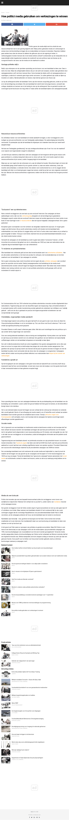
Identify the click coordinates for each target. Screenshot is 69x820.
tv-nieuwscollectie (25, 220)
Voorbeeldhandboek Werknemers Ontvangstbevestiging (27, 718)
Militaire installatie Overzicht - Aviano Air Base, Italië (26, 679)
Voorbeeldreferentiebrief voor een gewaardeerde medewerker (29, 687)
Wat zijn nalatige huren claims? (20, 750)
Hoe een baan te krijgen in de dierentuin (23, 734)
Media (2, 12)
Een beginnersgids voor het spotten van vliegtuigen (26, 711)
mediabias (57, 502)
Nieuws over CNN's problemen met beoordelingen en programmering (31, 602)
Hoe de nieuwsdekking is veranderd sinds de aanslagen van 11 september (32, 595)
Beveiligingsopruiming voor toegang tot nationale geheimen (28, 726)
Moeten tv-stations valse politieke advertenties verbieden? (28, 587)
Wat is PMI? (15, 703)
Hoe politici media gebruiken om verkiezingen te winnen (27, 610)
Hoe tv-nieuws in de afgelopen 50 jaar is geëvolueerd (27, 571)
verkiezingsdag (27, 216)
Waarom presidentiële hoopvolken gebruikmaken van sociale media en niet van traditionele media (39, 556)
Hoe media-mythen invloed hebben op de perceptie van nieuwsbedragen (32, 548)
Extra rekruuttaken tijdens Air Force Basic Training (26, 672)
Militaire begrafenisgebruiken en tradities (23, 695)
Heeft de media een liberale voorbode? (23, 579)
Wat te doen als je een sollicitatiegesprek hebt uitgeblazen (28, 742)
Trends (7, 12)
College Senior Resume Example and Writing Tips (25, 653)
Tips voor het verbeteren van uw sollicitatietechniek (26, 645)
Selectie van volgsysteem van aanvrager (23, 661)
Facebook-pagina (21, 443)
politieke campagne (51, 261)
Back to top (34, 811)
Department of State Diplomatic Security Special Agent (27, 757)
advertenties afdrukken (55, 252)
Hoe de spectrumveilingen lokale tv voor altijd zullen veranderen (30, 563)
